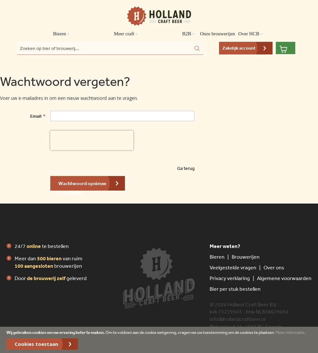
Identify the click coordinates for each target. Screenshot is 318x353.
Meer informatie (289, 332)
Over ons (273, 267)
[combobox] (110, 48)
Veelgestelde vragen (233, 267)
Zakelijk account (239, 48)
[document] (159, 340)
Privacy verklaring (230, 278)
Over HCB (251, 34)
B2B (189, 34)
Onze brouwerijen (217, 33)
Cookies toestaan (36, 344)
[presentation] (91, 140)
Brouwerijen (246, 256)
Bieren (217, 256)
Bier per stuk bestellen (235, 289)
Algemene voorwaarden (284, 278)
